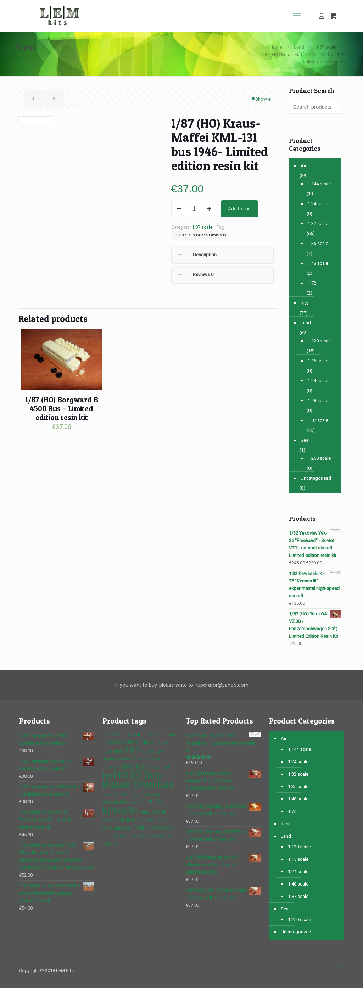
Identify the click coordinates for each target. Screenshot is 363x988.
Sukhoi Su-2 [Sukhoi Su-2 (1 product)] (122, 828)
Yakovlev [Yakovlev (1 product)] (110, 844)
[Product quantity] (194, 209)
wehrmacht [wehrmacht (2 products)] (124, 835)
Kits (304, 303)
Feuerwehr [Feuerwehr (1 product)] (111, 768)
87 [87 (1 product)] (153, 751)
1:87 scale (326, 47)
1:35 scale (318, 243)
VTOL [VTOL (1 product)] (107, 836)
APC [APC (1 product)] (159, 751)
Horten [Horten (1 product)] (108, 794)
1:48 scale (318, 263)
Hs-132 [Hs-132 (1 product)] (121, 794)
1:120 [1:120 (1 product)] (145, 751)
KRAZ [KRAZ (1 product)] (134, 803)
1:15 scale (318, 360)
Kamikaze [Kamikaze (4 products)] (115, 802)
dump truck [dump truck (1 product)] (150, 759)
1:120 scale (319, 341)
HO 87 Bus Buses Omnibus (200, 235)
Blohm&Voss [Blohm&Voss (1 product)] (113, 759)
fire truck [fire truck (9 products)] (137, 766)
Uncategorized (316, 478)
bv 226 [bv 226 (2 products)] (132, 758)
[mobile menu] (297, 16)
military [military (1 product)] (145, 812)
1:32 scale (318, 223)
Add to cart (239, 208)
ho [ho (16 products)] (107, 776)
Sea (304, 440)
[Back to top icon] (341, 967)
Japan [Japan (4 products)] (152, 793)
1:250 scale (319, 458)
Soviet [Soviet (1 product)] (107, 828)
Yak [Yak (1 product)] (170, 836)
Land (299, 47)
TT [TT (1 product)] (174, 828)
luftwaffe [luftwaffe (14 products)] (120, 810)
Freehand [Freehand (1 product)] (161, 768)
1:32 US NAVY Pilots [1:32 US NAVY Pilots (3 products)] (129, 742)
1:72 (312, 283)
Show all (262, 99)
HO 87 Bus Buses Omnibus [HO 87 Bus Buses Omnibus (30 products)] (138, 780)
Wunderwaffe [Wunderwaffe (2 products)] (152, 835)
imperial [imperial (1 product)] (135, 794)
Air (303, 165)
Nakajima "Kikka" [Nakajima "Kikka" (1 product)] (151, 820)
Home (276, 47)
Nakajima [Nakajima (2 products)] (125, 819)
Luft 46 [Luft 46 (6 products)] (151, 802)
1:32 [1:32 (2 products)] (107, 734)
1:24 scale (318, 203)
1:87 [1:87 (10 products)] (131, 749)
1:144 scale (319, 183)
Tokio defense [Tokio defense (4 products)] (152, 827)
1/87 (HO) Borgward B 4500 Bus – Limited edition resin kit (61, 408)
